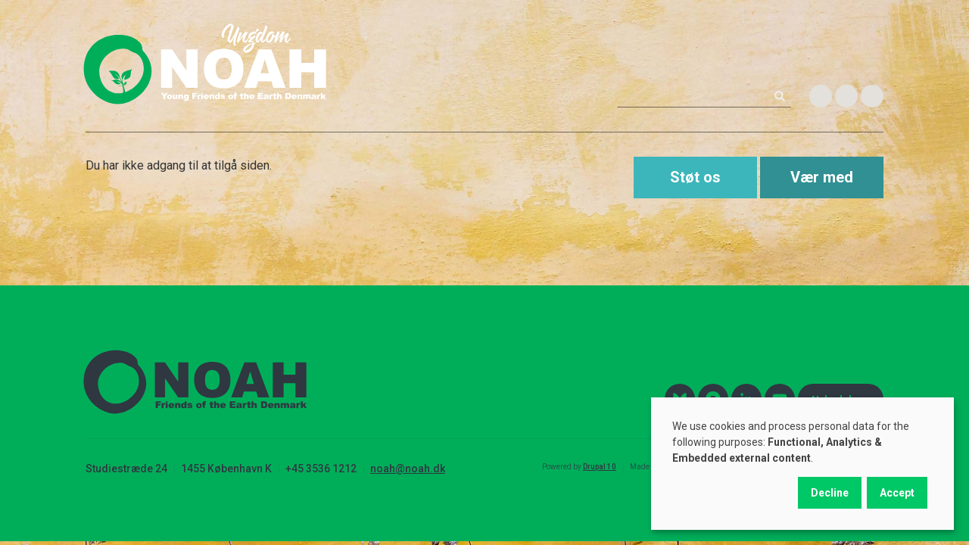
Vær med (821, 177)
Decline (830, 493)
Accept (897, 493)
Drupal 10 (599, 466)
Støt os (695, 177)
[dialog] (802, 463)
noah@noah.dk (407, 468)
